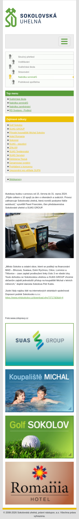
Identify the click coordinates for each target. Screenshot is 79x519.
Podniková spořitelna (29, 82)
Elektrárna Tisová (18, 159)
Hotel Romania (17, 136)
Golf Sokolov (15, 125)
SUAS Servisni (16, 155)
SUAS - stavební (17, 144)
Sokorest (13, 140)
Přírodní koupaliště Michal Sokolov (27, 132)
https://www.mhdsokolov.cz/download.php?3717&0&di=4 (34, 297)
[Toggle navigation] (64, 41)
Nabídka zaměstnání (20, 106)
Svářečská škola (26, 67)
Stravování (23, 72)
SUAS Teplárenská (19, 151)
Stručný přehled (26, 57)
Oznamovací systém (19, 162)
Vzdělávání (23, 62)
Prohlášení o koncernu (20, 166)
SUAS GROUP (17, 128)
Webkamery (15, 179)
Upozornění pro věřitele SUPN (24, 170)
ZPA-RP (13, 147)
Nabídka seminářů (27, 77)
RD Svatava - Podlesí (20, 110)
